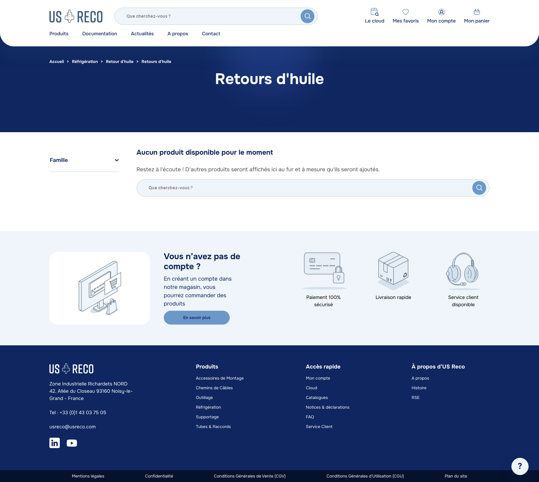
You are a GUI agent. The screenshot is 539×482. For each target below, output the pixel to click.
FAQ (310, 417)
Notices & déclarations (327, 407)
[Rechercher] (216, 16)
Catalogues (317, 397)
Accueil (56, 61)
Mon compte (318, 378)
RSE (415, 397)
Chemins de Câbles (214, 388)
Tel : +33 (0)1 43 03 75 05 (77, 413)
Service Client (319, 426)
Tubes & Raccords (213, 426)
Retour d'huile (119, 61)
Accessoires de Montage (220, 378)
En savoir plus (196, 317)
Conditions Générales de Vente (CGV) (250, 476)
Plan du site (456, 476)
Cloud (311, 388)
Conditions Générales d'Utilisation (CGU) (365, 476)
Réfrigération (85, 61)
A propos (178, 34)
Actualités (142, 34)
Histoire (419, 388)
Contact (211, 34)
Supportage (207, 417)
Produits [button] (58, 34)
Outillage (204, 397)
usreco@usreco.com (72, 427)
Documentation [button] (99, 34)
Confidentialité (159, 476)
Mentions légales (88, 476)
